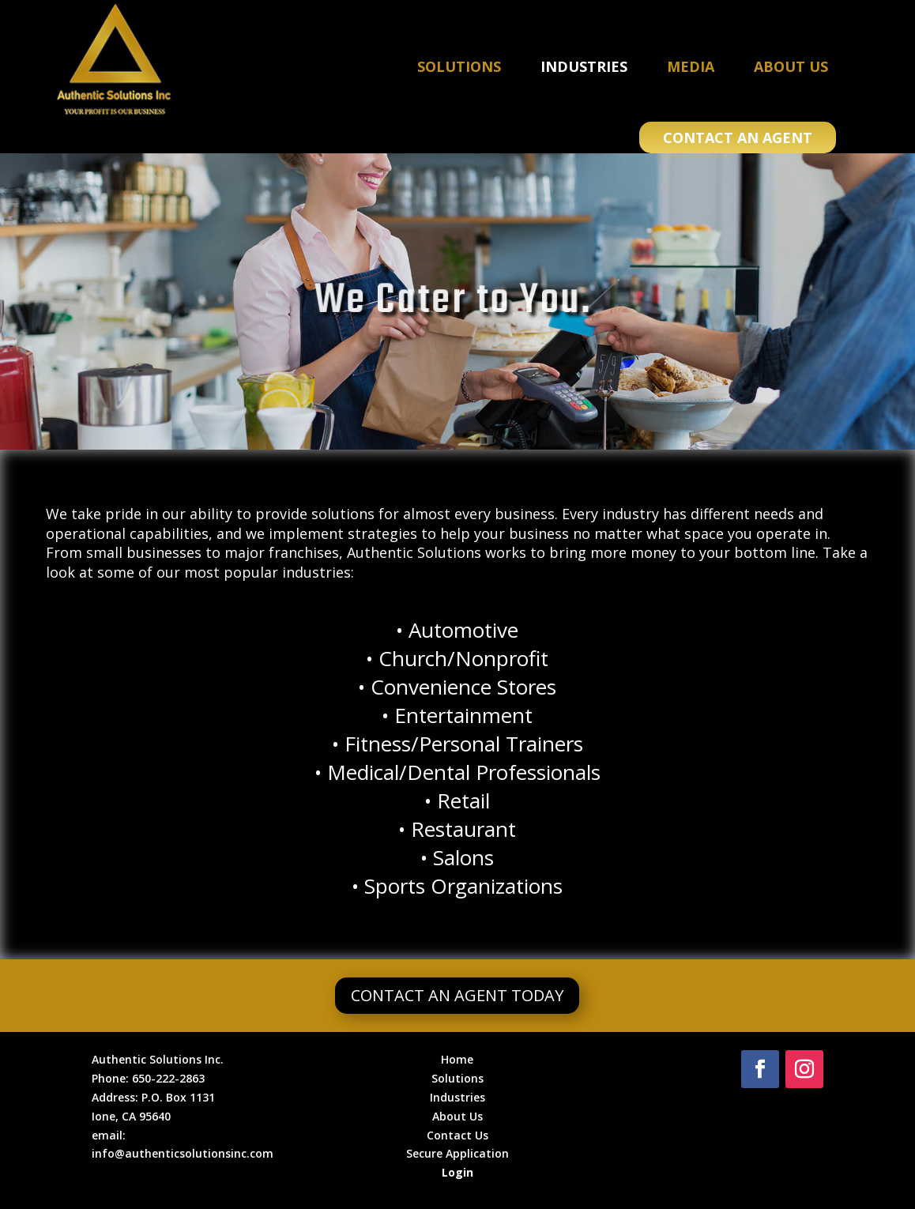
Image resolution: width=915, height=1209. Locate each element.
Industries (583, 66)
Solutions (459, 66)
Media (690, 66)
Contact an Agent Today (457, 995)
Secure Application (457, 1153)
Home (457, 1059)
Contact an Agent (737, 137)
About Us (791, 66)
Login (457, 1172)
